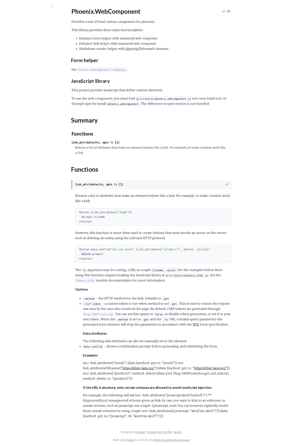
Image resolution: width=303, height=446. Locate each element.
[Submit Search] (5, 5)
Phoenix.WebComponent (26, 15)
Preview (180, 432)
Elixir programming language (201, 440)
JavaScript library (20, 55)
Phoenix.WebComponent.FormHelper (28, 73)
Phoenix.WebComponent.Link (22, 78)
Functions (12, 66)
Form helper (17, 51)
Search (207, 432)
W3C (225, 324)
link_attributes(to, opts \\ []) (124, 142)
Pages (8, 27)
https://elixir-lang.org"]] (241, 368)
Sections (12, 45)
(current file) (193, 432)
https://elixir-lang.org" (167, 368)
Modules (23, 27)
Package (169, 432)
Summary (12, 61)
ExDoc (159, 440)
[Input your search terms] (29, 5)
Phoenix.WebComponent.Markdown (27, 83)
